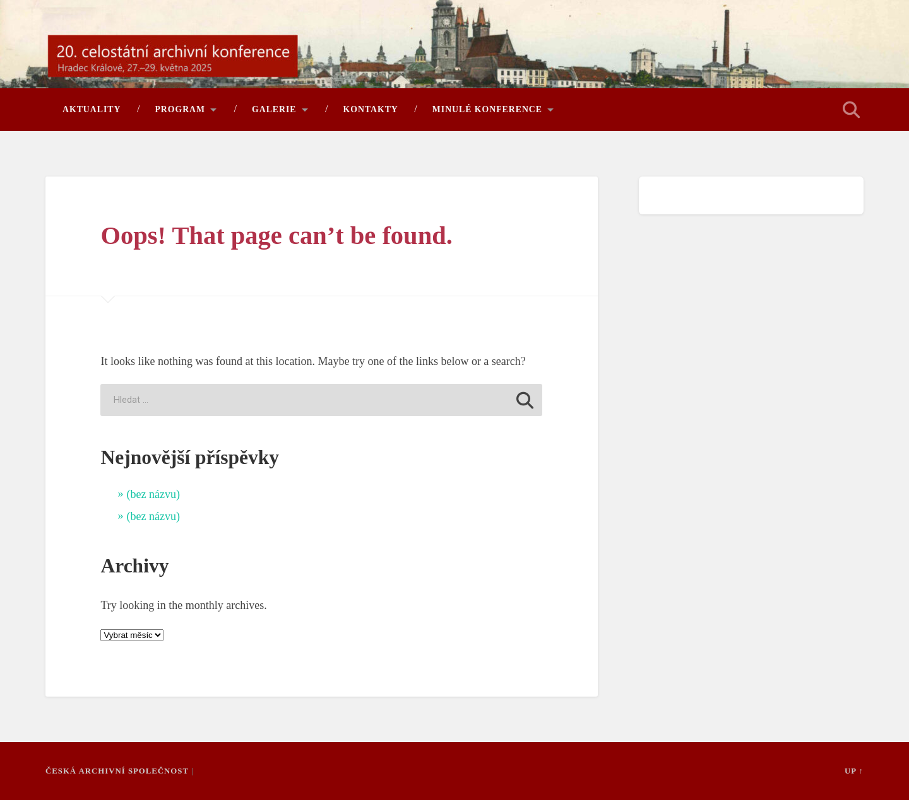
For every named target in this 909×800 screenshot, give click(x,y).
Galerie (274, 109)
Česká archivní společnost (117, 771)
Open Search (851, 109)
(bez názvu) (152, 494)
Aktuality (91, 109)
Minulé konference (487, 109)
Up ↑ (854, 771)
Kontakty (370, 109)
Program (180, 109)
